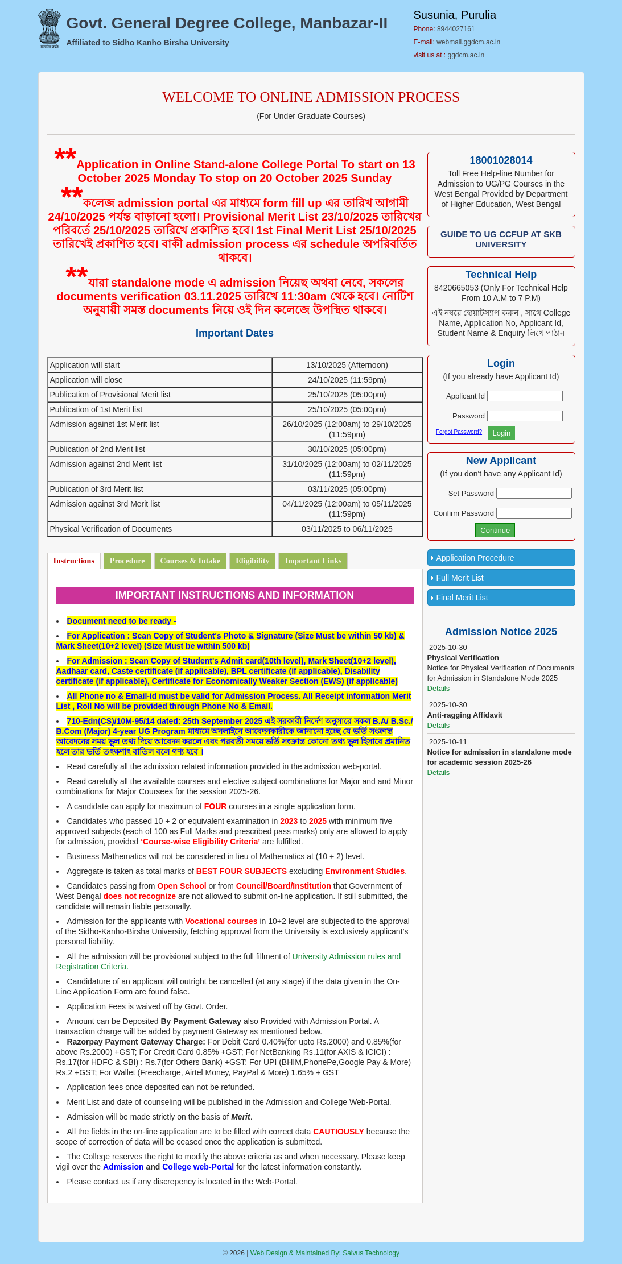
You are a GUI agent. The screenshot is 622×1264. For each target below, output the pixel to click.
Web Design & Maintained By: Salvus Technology (324, 1253)
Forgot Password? (459, 432)
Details (438, 688)
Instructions (73, 561)
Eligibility (252, 561)
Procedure (127, 561)
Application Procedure (475, 557)
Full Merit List (460, 577)
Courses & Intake (190, 561)
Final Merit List (462, 597)
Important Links (313, 561)
